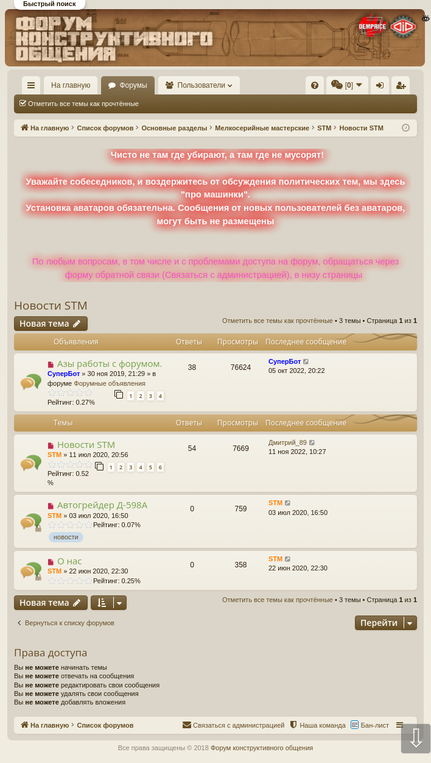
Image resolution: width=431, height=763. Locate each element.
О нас (69, 561)
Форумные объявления (109, 383)
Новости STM (51, 305)
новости (66, 537)
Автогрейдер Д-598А (102, 505)
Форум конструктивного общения (262, 747)
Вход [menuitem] (382, 87)
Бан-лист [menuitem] (375, 725)
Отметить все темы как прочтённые (83, 103)
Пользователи (201, 85)
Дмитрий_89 (287, 442)
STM (54, 454)
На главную (70, 85)
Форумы (133, 85)
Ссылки (33, 87)
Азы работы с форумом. (110, 363)
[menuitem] (315, 85)
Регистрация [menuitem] (403, 87)
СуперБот (63, 373)
